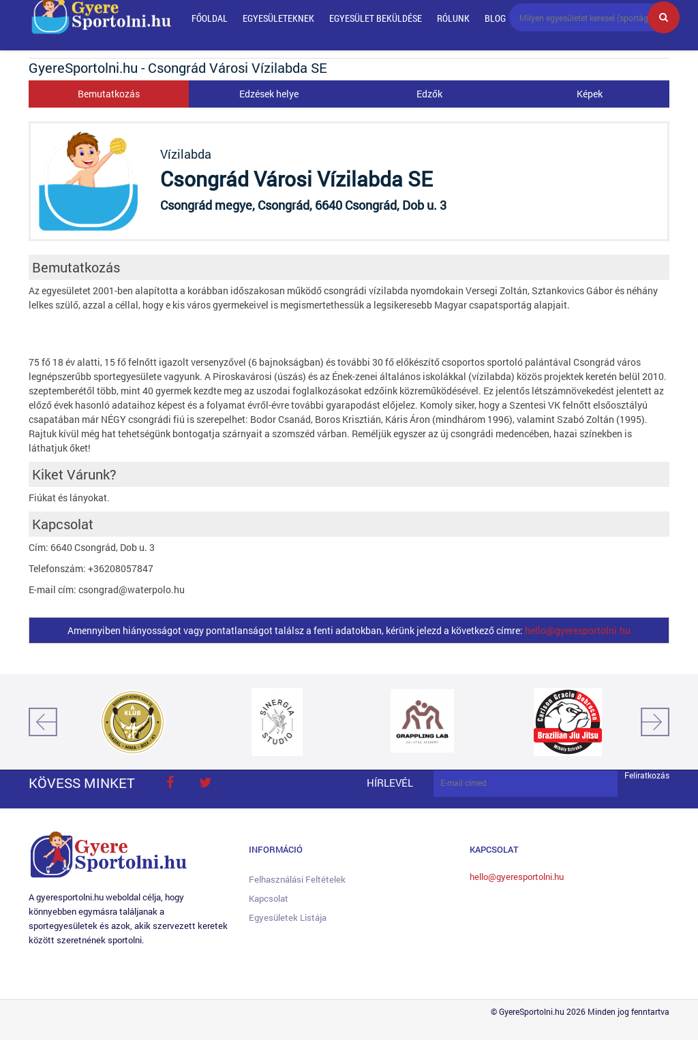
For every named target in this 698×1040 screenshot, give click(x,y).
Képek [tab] (590, 93)
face (169, 782)
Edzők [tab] (429, 93)
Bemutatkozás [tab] (109, 93)
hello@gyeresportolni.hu (578, 630)
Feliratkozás (646, 775)
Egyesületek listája (288, 917)
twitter (205, 782)
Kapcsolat (268, 898)
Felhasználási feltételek (297, 879)
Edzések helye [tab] (269, 93)
